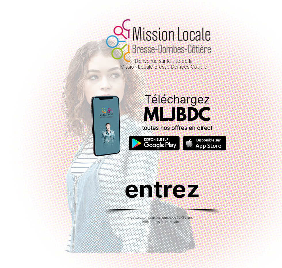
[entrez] (162, 188)
